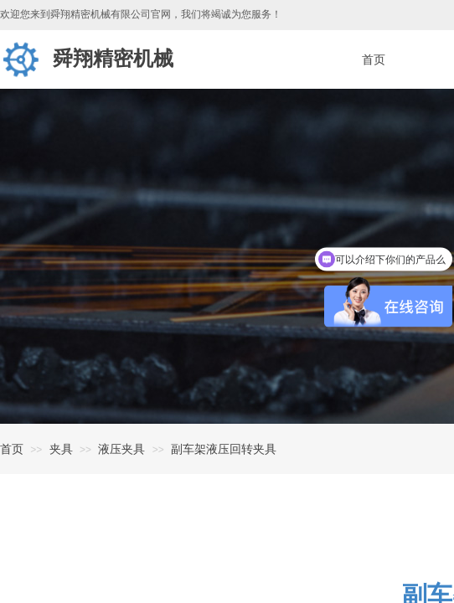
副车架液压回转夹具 (223, 449)
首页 (11, 449)
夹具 (61, 449)
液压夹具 (121, 449)
